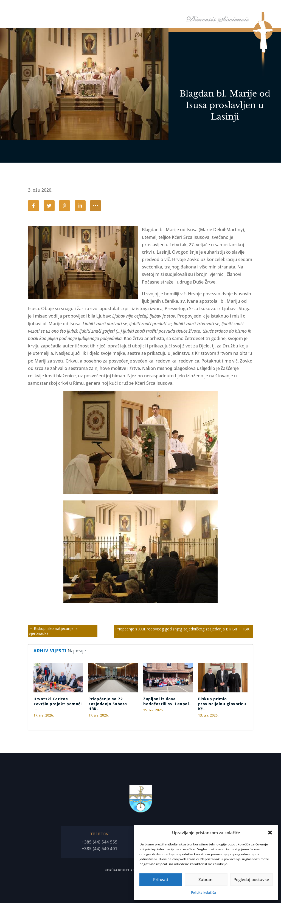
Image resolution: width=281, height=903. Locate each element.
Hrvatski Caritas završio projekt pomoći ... (57, 703)
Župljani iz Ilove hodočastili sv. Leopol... (168, 701)
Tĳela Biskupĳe (209, 8)
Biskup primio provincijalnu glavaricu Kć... (222, 703)
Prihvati (160, 879)
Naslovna (130, 8)
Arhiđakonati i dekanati (248, 8)
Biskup (150, 8)
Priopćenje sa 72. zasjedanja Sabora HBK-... (107, 703)
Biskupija (176, 8)
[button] (270, 832)
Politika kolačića (203, 892)
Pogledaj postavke (251, 879)
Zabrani (205, 879)
